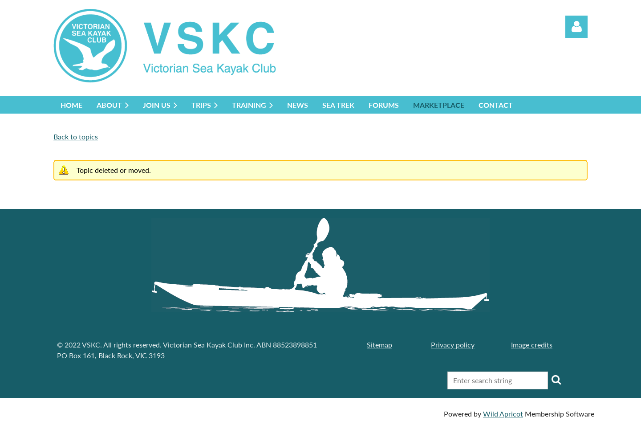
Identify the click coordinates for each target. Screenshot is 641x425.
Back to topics (75, 136)
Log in (576, 27)
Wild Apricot (503, 413)
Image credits (531, 344)
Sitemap (379, 344)
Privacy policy (453, 344)
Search (556, 380)
